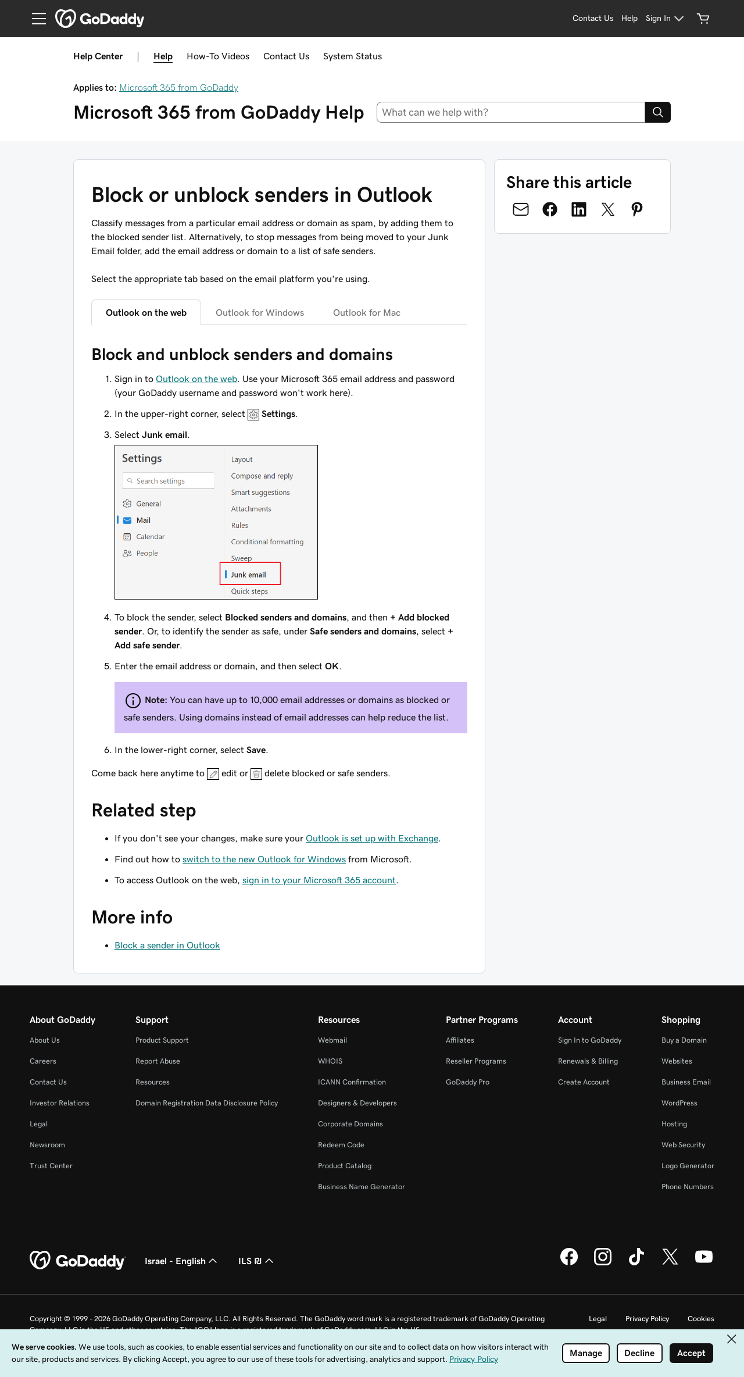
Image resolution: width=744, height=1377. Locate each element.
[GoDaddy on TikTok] (636, 1263)
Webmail (332, 1040)
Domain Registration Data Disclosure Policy (206, 1103)
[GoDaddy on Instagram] (602, 1263)
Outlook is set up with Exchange (372, 838)
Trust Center (51, 1165)
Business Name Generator (361, 1186)
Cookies (701, 1318)
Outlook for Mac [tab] (366, 312)
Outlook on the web (196, 378)
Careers (43, 1061)
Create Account (584, 1082)
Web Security (683, 1144)
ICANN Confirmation (352, 1082)
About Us (45, 1040)
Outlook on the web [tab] (146, 312)
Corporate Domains (350, 1124)
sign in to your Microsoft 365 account (319, 879)
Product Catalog (344, 1165)
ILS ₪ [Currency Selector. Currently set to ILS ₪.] (257, 1261)
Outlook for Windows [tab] (260, 312)
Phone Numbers (687, 1186)
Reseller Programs (476, 1061)
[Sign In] (666, 19)
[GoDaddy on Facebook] (569, 1263)
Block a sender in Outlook (167, 945)
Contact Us (286, 55)
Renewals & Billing (588, 1061)
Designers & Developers (357, 1103)
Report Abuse (157, 1061)
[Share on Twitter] (608, 209)
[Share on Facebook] (549, 209)
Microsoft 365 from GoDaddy (178, 87)
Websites (676, 1061)
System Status (352, 55)
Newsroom (47, 1144)
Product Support (162, 1040)
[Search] (658, 112)
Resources (152, 1082)
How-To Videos (218, 55)
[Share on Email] (520, 209)
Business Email (686, 1082)
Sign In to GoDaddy (589, 1040)
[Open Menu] (34, 18)
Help (163, 55)
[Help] (629, 19)
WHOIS (330, 1061)
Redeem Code (341, 1144)
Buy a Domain (684, 1040)
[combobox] (511, 112)
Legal (39, 1124)
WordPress (679, 1103)
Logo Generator (687, 1165)
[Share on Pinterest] (637, 209)
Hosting (674, 1124)
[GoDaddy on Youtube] (703, 1263)
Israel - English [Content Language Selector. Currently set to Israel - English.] (182, 1261)
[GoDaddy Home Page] (78, 1261)
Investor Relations (60, 1103)
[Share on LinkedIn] (578, 209)
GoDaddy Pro (467, 1082)
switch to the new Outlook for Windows (264, 859)
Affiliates (460, 1040)
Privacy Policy (647, 1318)
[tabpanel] (279, 562)
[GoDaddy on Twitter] (670, 1263)
